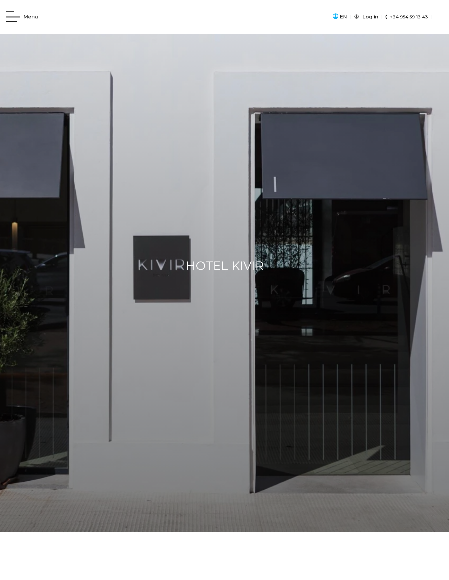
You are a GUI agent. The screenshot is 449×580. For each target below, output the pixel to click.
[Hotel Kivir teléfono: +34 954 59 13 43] (406, 17)
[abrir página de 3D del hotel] (439, 16)
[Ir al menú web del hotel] (22, 16)
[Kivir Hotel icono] (224, 17)
